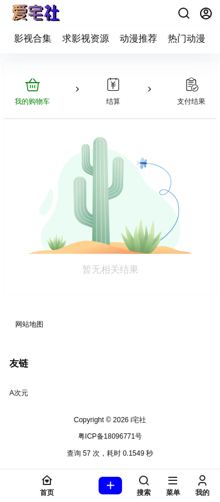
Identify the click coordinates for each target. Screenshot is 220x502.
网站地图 (29, 324)
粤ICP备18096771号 (110, 436)
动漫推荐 (138, 38)
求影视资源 (85, 38)
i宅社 (137, 420)
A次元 (18, 393)
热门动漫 (186, 38)
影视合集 (33, 38)
